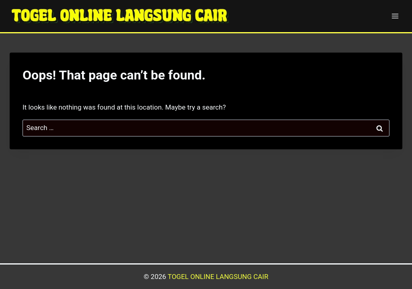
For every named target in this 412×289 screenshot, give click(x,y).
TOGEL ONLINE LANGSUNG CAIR (218, 277)
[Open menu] (394, 16)
